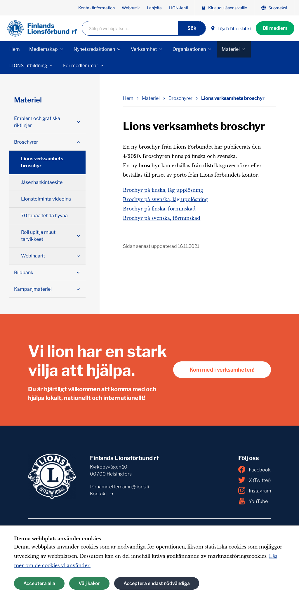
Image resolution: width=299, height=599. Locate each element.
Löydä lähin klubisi (231, 28)
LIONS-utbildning (28, 65)
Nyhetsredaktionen (94, 49)
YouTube (253, 500)
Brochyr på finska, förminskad (159, 209)
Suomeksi (274, 7)
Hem (14, 49)
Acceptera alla (39, 583)
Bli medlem (275, 28)
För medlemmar (80, 65)
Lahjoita (154, 7)
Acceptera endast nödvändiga (157, 583)
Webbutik (131, 7)
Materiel (231, 49)
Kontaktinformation (96, 7)
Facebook (254, 469)
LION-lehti (178, 7)
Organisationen (189, 49)
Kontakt (98, 494)
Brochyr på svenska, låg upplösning (165, 199)
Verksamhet (144, 49)
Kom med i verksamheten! (222, 370)
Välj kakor (89, 583)
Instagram (254, 490)
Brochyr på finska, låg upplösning (163, 190)
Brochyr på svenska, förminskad (161, 218)
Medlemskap (43, 49)
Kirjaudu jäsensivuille (224, 7)
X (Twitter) (254, 479)
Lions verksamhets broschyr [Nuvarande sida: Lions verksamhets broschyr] (233, 98)
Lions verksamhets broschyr (42, 162)
